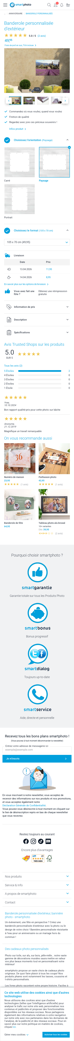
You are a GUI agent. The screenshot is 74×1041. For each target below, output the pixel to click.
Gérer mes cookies (16, 1034)
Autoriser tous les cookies (55, 1034)
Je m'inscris (12, 758)
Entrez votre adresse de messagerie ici (26, 746)
